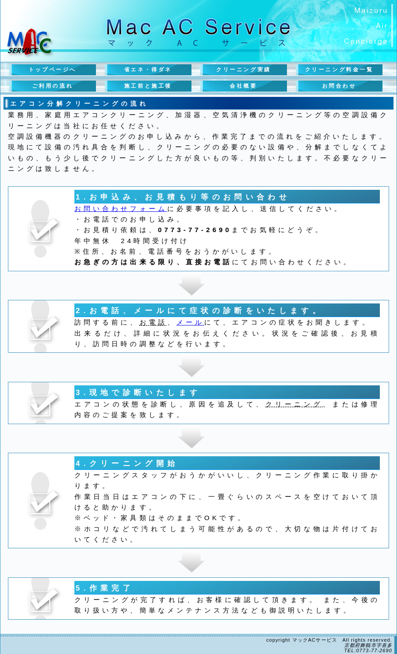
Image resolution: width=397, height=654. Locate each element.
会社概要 (243, 86)
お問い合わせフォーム (120, 208)
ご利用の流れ (53, 86)
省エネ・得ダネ (148, 70)
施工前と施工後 (148, 86)
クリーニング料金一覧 (339, 70)
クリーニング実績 (243, 70)
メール (190, 322)
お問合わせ (339, 86)
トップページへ (53, 70)
